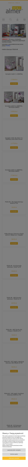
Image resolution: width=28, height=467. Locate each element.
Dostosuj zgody (14, 454)
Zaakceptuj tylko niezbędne (14, 450)
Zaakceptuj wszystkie (14, 458)
